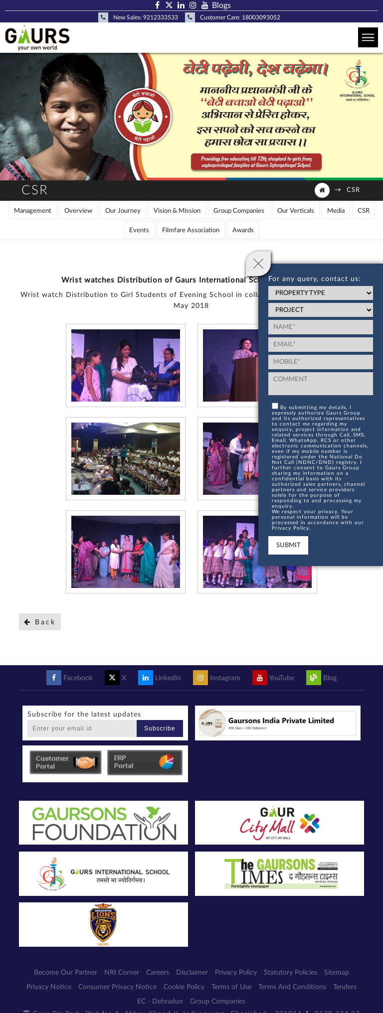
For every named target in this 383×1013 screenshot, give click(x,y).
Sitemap (336, 972)
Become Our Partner (65, 972)
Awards (243, 230)
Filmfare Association (190, 230)
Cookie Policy (184, 987)
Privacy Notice (48, 987)
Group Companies (238, 211)
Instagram (216, 678)
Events (139, 230)
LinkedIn (159, 678)
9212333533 (160, 17)
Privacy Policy (236, 972)
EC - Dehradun (160, 1001)
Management (32, 211)
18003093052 (261, 17)
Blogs (221, 5)
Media (336, 211)
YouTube (273, 678)
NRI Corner (121, 972)
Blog (321, 678)
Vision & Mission (177, 211)
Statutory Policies (290, 972)
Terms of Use (231, 987)
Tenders (345, 987)
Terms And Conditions (292, 987)
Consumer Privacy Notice (117, 987)
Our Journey (123, 211)
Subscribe (159, 728)
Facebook (69, 678)
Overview (78, 211)
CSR (353, 190)
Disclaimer (192, 972)
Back (40, 622)
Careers (157, 972)
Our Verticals (295, 211)
